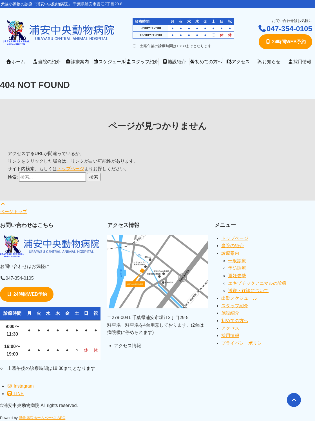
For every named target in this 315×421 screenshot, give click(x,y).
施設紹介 (174, 61)
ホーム (15, 61)
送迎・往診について (248, 290)
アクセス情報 (127, 345)
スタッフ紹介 (142, 61)
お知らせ (268, 61)
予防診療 (237, 268)
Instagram (20, 386)
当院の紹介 (46, 61)
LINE (15, 393)
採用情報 (299, 61)
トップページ (70, 168)
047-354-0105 (285, 28)
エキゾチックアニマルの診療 (257, 283)
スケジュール (109, 61)
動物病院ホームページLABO (42, 418)
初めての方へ (205, 61)
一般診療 (237, 260)
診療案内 (77, 61)
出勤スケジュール (239, 298)
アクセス (238, 61)
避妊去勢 (237, 275)
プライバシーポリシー (243, 343)
